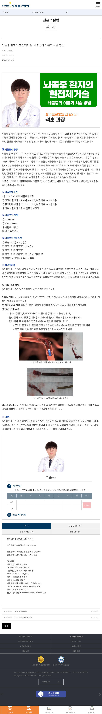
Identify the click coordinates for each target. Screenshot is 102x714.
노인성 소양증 (21, 611)
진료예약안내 (76, 641)
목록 (6, 626)
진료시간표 (49, 709)
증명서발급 (91, 709)
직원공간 (76, 651)
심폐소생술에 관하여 (23, 617)
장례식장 (25, 651)
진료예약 (10, 709)
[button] (2, 694)
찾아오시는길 (76, 646)
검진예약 (29, 709)
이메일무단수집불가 (25, 641)
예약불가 (87, 505)
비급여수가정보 (25, 646)
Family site (51, 682)
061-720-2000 (66, 672)
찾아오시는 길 (70, 709)
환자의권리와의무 (25, 636)
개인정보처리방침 (76, 636)
